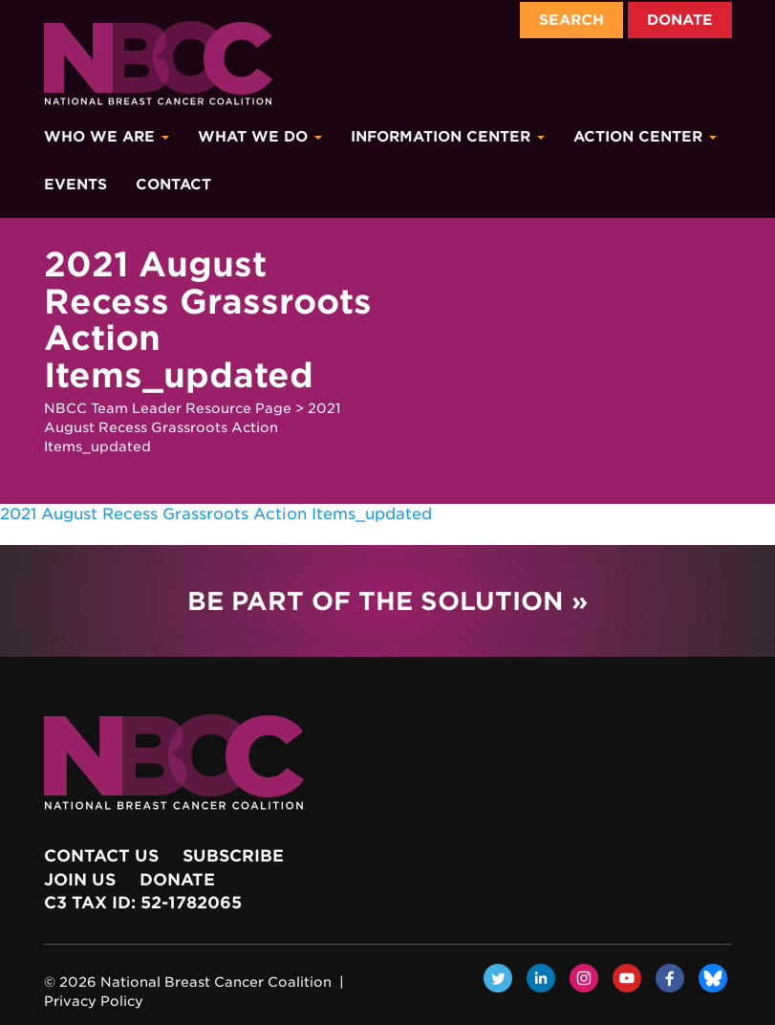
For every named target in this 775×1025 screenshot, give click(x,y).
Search (571, 20)
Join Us (80, 879)
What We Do (260, 136)
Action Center (645, 136)
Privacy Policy (93, 1001)
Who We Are (106, 136)
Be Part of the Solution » (387, 601)
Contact (173, 184)
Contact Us (101, 855)
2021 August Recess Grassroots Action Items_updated (216, 514)
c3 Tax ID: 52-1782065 (143, 902)
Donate (680, 20)
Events (75, 184)
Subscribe (233, 855)
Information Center (448, 136)
